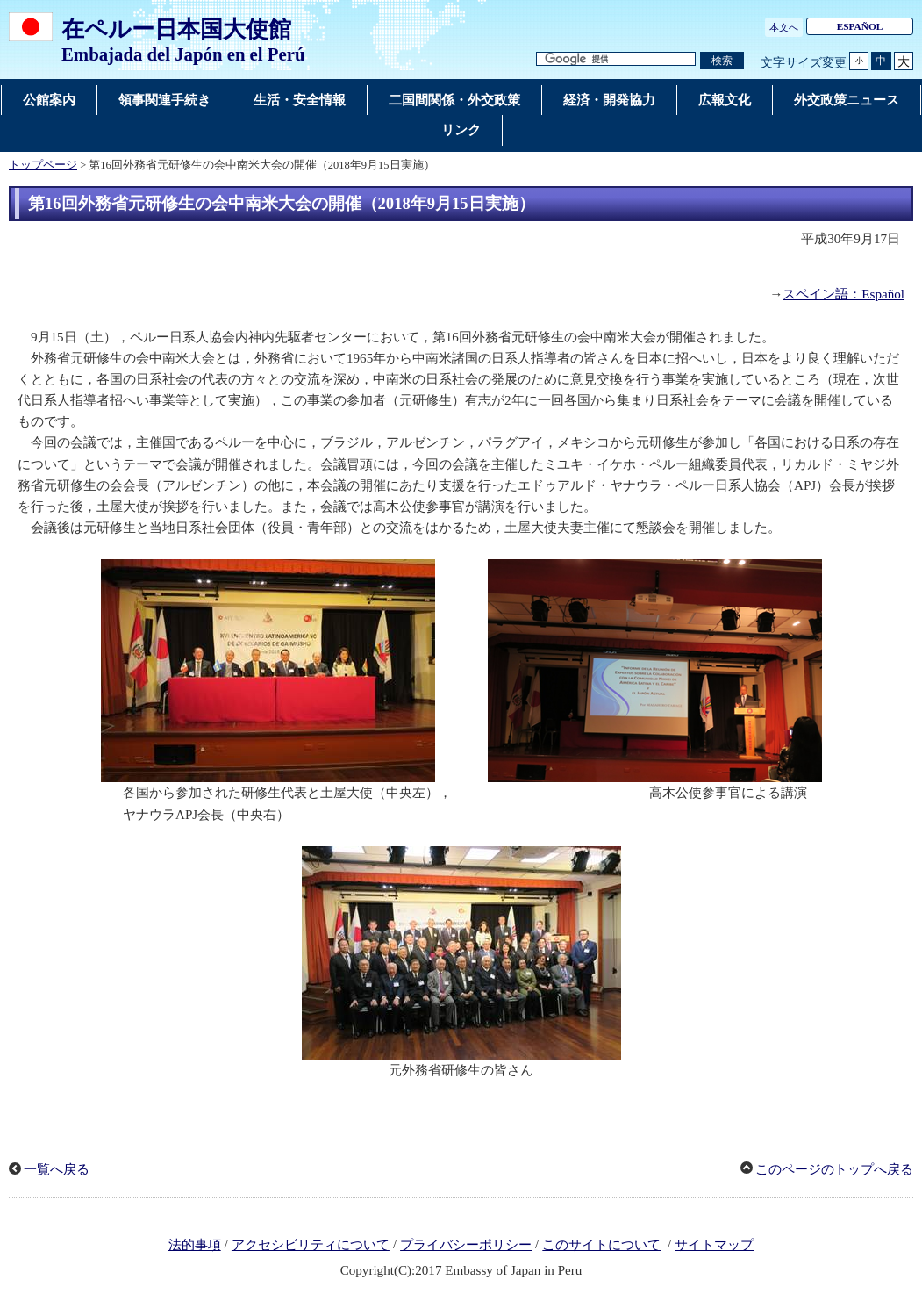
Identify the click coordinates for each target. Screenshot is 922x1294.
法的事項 (194, 1245)
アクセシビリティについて (311, 1245)
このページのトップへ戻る (834, 1169)
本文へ (783, 27)
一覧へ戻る (56, 1169)
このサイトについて (601, 1245)
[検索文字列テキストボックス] (616, 59)
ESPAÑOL (860, 26)
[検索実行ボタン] (722, 61)
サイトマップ (714, 1245)
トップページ (43, 165)
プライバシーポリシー (466, 1245)
